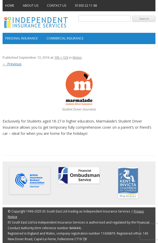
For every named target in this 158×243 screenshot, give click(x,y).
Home (9, 5)
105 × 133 (61, 57)
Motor (77, 57)
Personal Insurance (21, 38)
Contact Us (56, 5)
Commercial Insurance (64, 38)
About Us (30, 5)
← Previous (12, 64)
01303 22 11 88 (86, 5)
